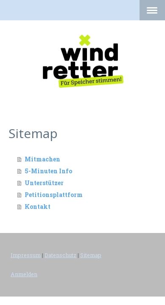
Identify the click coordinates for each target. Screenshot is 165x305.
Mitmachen (42, 159)
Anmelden (24, 274)
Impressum (26, 255)
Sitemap (90, 255)
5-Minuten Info (48, 171)
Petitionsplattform (54, 195)
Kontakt (37, 206)
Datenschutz (60, 255)
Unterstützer (44, 183)
